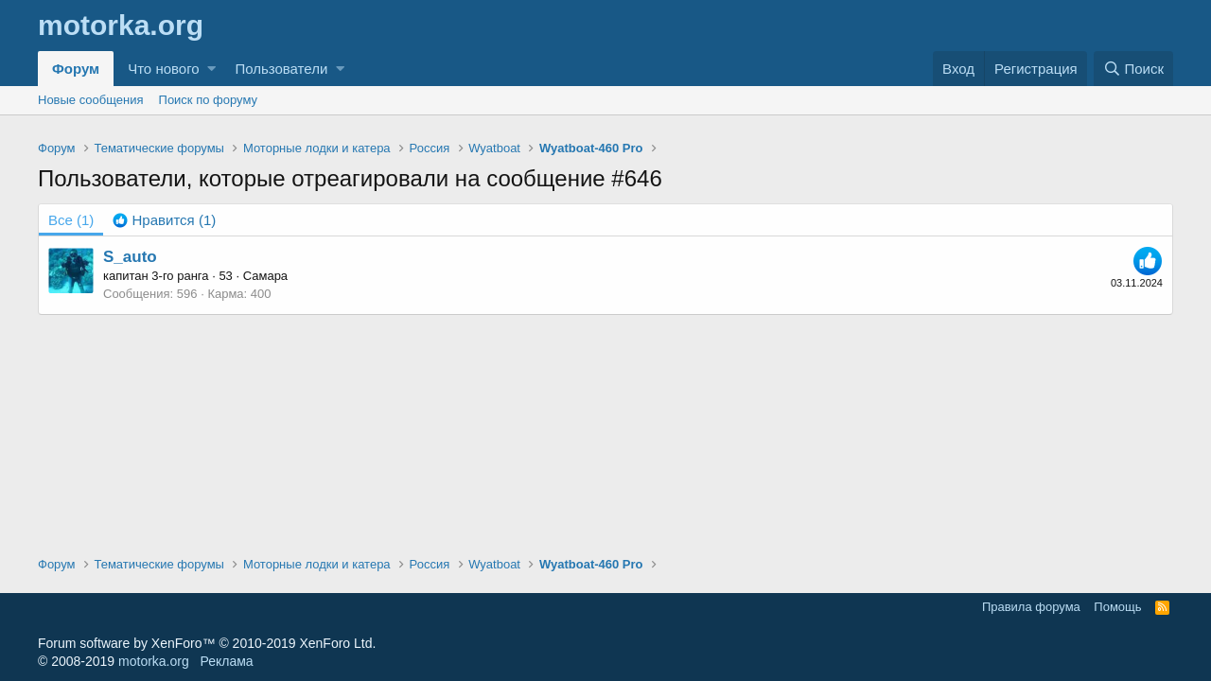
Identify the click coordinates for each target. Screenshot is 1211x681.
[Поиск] (1133, 68)
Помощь (1117, 607)
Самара (265, 276)
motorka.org (153, 661)
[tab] (164, 220)
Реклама (226, 661)
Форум (75, 69)
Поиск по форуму (208, 100)
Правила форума (1031, 607)
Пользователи (281, 69)
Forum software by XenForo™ (207, 643)
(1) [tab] (71, 220)
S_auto (130, 257)
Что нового (163, 69)
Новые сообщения (91, 100)
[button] (211, 68)
